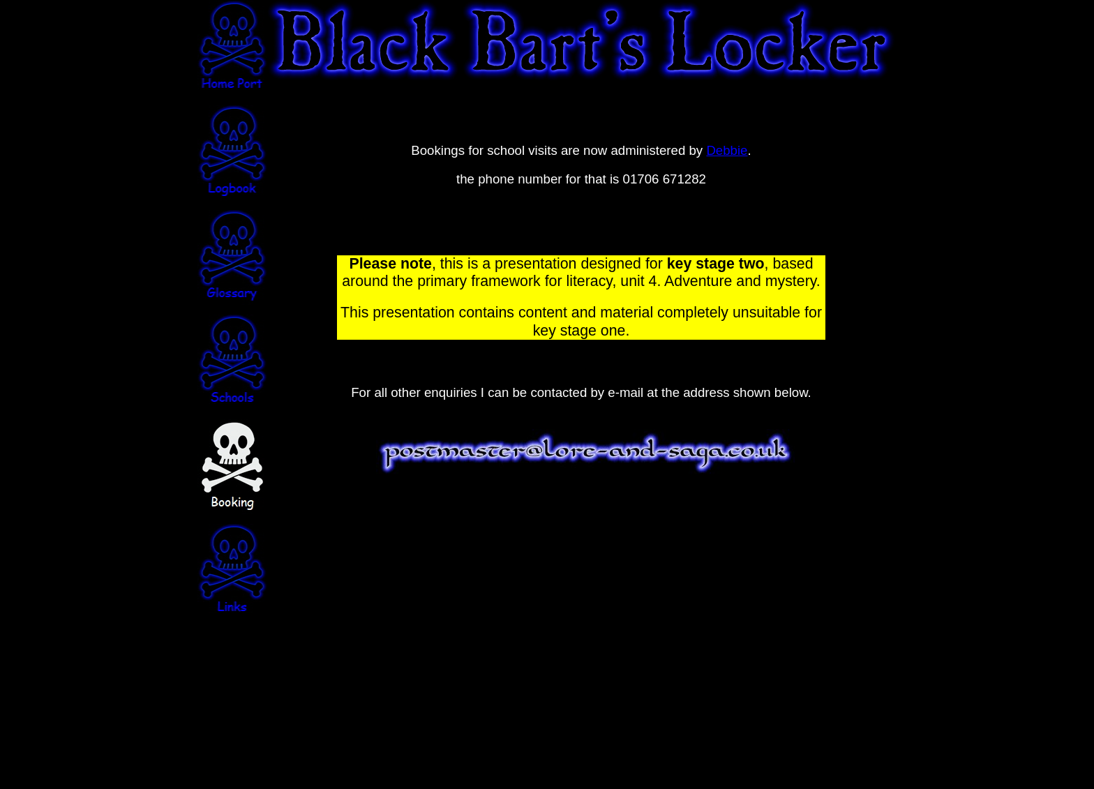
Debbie (726, 150)
